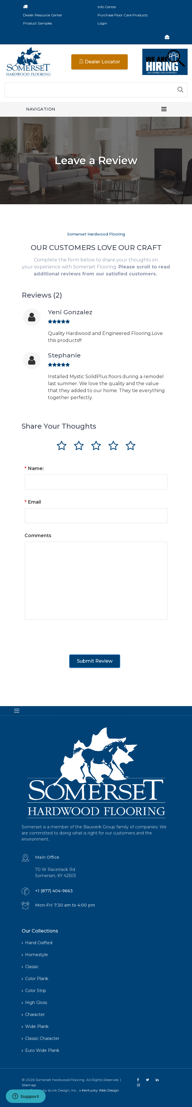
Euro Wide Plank (40, 1050)
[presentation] (69, 635)
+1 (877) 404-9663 (54, 890)
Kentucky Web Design (100, 1090)
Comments (38, 535)
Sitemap (29, 1085)
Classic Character (40, 1038)
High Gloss (34, 1002)
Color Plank (35, 978)
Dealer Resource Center (42, 15)
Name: (34, 468)
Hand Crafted (37, 942)
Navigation (41, 109)
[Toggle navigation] (164, 109)
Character (33, 1014)
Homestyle (35, 954)
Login (102, 23)
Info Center (107, 7)
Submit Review (95, 661)
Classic (30, 966)
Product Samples (37, 23)
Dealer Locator (99, 61)
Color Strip (34, 990)
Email (33, 502)
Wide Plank (35, 1026)
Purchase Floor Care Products (123, 15)
